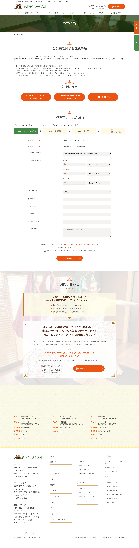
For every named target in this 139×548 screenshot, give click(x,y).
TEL (136, 43)
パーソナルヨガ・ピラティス (87, 473)
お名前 (30, 199)
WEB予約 (117, 6)
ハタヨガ (81, 462)
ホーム (20, 13)
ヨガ (62, 13)
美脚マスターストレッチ (112, 467)
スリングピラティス (84, 477)
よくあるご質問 (116, 13)
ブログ (52, 508)
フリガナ (31, 206)
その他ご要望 (32, 229)
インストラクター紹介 (57, 520)
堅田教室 (53, 491)
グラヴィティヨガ (84, 465)
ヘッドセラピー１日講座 (26, 533)
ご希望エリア (32, 191)
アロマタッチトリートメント (113, 494)
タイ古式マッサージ (111, 483)
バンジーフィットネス (111, 471)
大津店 (52, 479)
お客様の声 (54, 502)
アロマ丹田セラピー (111, 498)
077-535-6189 (98, 5)
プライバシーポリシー (64, 245)
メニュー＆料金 (53, 13)
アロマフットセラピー (111, 502)
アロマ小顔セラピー (111, 490)
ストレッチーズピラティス (86, 496)
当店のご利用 (32, 140)
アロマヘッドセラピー (111, 486)
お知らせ (53, 514)
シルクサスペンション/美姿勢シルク (114, 463)
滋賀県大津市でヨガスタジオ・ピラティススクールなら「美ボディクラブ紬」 (102, 537)
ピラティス (71, 13)
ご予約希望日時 (33, 160)
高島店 (52, 485)
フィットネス (82, 13)
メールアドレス (33, 221)
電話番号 (31, 214)
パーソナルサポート (83, 502)
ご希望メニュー (33, 152)
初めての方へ (29, 13)
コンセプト (41, 13)
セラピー (93, 13)
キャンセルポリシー (81, 245)
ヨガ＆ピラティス (84, 469)
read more (17, 438)
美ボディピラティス (84, 492)
